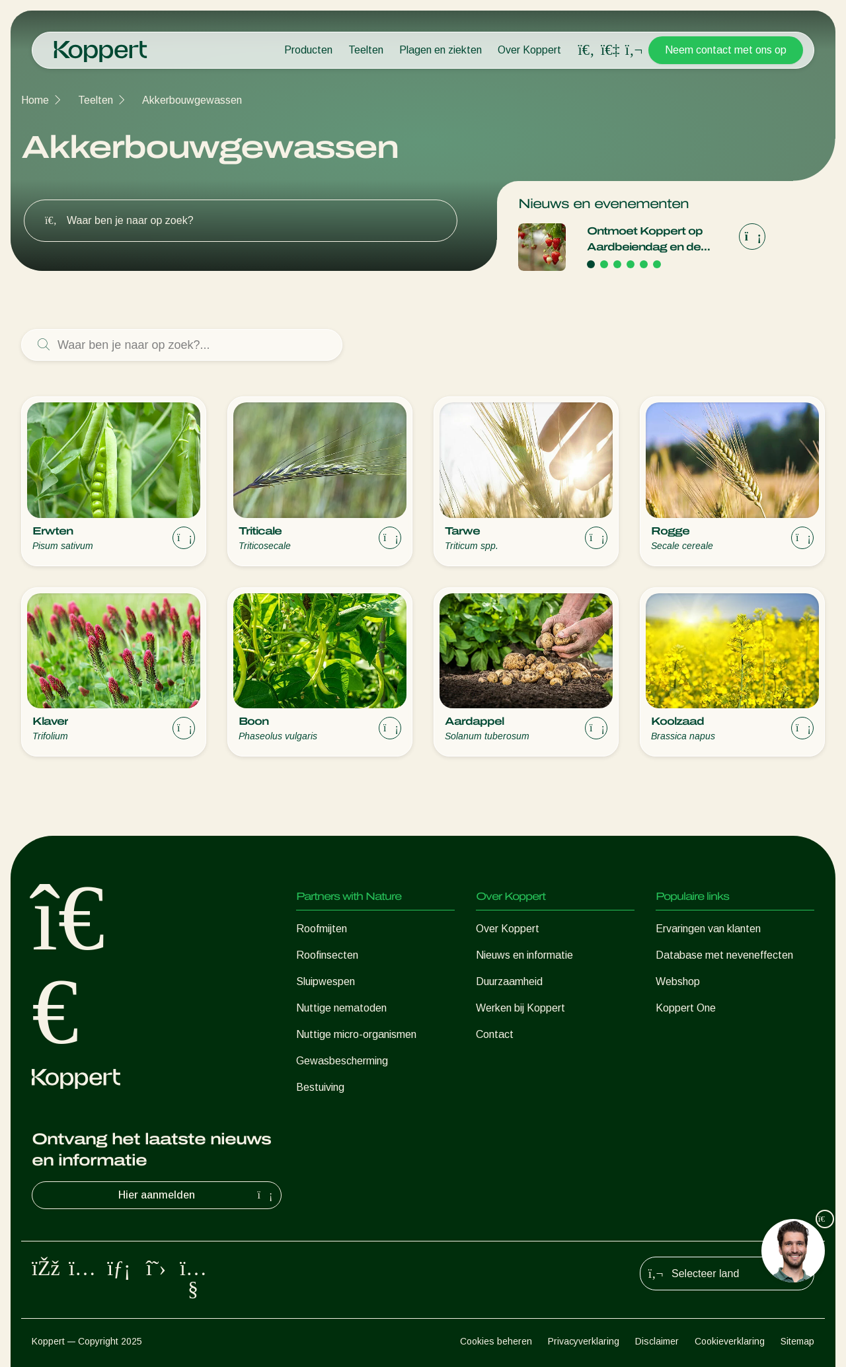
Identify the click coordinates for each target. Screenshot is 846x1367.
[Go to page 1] (591, 264)
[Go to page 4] (630, 264)
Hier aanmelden (197, 1195)
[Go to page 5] (644, 264)
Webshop (678, 981)
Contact (495, 1034)
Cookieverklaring (730, 1341)
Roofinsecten (327, 955)
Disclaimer (657, 1341)
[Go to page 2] (604, 264)
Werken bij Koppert (520, 1008)
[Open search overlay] (586, 50)
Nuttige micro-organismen (356, 1034)
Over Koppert (529, 49)
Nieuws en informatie (524, 955)
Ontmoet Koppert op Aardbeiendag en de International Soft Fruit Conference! (648, 240)
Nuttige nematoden (341, 1008)
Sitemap (797, 1341)
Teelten (365, 49)
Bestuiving (320, 1087)
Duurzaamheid (509, 981)
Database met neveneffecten (724, 955)
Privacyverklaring (583, 1341)
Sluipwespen (325, 981)
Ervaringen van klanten (708, 928)
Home (35, 100)
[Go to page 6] (657, 264)
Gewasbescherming (342, 1060)
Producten (308, 49)
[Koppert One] (610, 50)
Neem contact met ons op (726, 49)
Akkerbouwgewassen (192, 100)
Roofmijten (321, 928)
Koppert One (686, 1008)
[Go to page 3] (617, 264)
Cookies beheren (496, 1341)
